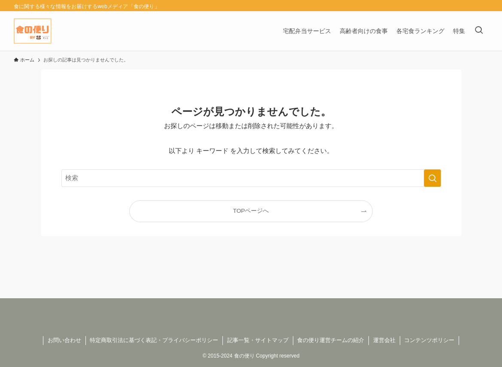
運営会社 (384, 340)
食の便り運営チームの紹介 (330, 340)
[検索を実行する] (432, 178)
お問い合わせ (64, 340)
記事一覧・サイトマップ (258, 340)
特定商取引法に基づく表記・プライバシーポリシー (154, 340)
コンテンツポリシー (429, 340)
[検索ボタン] (478, 31)
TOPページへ (251, 211)
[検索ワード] (251, 178)
